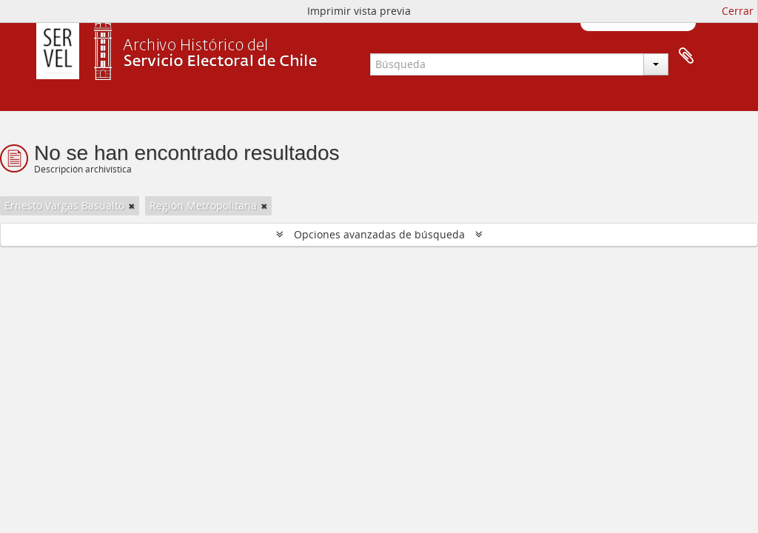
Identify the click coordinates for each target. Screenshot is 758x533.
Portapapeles (686, 56)
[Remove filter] (132, 205)
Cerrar (738, 11)
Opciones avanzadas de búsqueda (379, 234)
